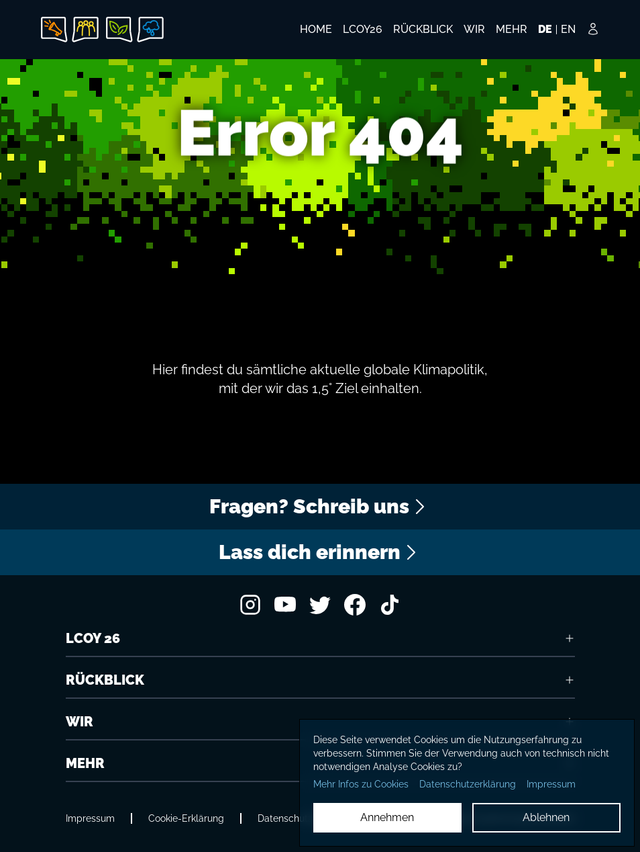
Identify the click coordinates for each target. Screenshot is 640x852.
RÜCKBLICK (320, 680)
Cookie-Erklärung (186, 818)
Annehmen (387, 817)
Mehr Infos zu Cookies (361, 784)
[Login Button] (593, 38)
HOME (316, 29)
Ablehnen (546, 817)
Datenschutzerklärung (467, 784)
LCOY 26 (320, 638)
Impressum (90, 818)
